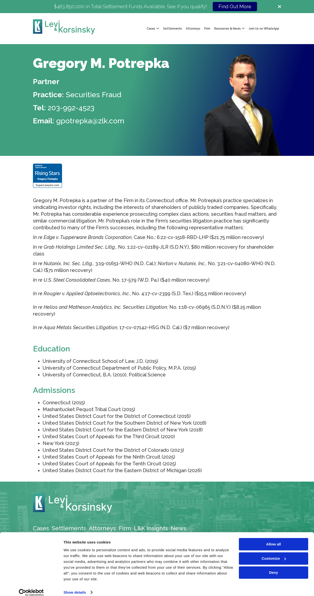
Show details (74, 586)
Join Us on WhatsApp (264, 28)
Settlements (172, 28)
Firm (207, 28)
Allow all (273, 538)
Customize (274, 552)
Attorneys (193, 28)
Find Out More (235, 6)
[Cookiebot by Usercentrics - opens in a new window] (31, 586)
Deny (273, 567)
